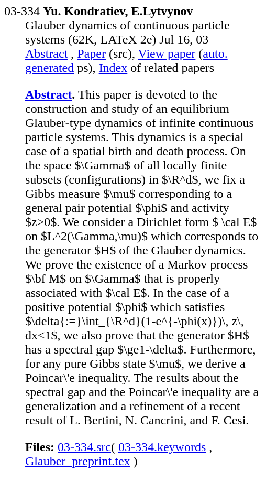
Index (113, 67)
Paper (91, 53)
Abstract (46, 53)
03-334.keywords (162, 447)
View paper (167, 53)
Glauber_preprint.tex (77, 461)
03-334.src (84, 447)
